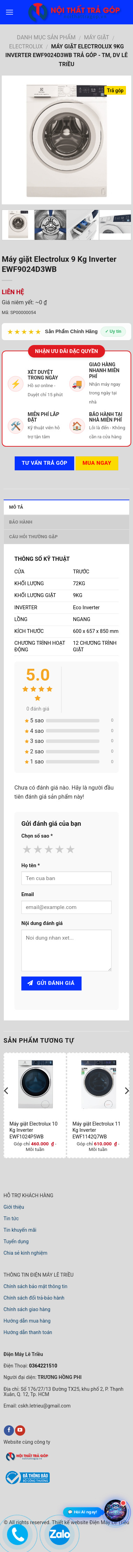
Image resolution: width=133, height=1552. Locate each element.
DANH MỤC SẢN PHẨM (46, 37)
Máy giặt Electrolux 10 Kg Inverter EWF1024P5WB (33, 1130)
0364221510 (42, 1366)
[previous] (6, 1104)
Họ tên (30, 866)
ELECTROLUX (26, 46)
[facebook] (9, 1430)
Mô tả (16, 507)
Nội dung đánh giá (42, 923)
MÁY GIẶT (96, 37)
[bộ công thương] (27, 1483)
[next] (126, 1104)
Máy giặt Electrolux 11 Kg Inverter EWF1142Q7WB (96, 1130)
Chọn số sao (37, 836)
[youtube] (20, 1430)
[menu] (9, 12)
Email (27, 895)
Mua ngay (97, 463)
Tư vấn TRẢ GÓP (45, 463)
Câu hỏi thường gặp (33, 536)
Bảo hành (21, 522)
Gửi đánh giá (51, 983)
